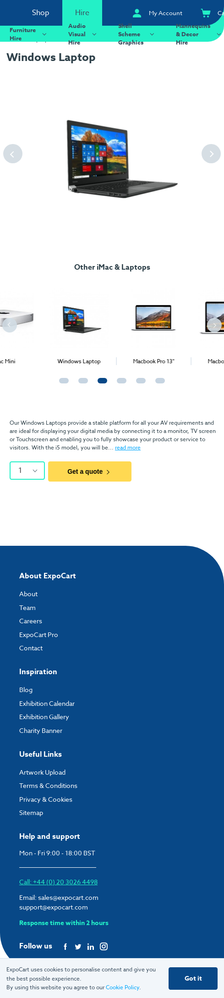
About (28, 593)
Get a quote (89, 471)
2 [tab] (81, 384)
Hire (82, 12)
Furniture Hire (29, 34)
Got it (193, 978)
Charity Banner (40, 730)
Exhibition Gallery (44, 716)
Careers (30, 620)
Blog (26, 689)
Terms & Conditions (48, 785)
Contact (31, 647)
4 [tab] (119, 384)
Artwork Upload (42, 772)
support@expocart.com (53, 907)
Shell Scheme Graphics (137, 34)
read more (128, 447)
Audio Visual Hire (83, 34)
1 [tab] (62, 384)
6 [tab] (158, 384)
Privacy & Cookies (45, 799)
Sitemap (31, 812)
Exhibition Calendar (47, 703)
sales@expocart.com (68, 897)
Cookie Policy (122, 987)
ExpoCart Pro (38, 634)
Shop (40, 12)
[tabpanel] (37, 322)
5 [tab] (139, 384)
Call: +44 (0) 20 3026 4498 (58, 881)
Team (27, 607)
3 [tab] (100, 384)
